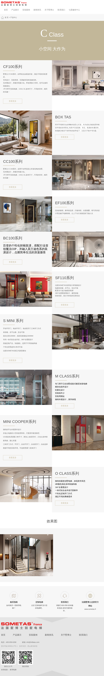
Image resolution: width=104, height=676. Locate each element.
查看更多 (12, 101)
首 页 (6, 17)
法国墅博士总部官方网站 (90, 604)
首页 (6, 10)
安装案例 (26, 10)
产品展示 (15, 10)
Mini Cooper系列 (19, 421)
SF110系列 (64, 278)
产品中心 (13, 17)
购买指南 (14, 602)
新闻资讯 (37, 10)
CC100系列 (12, 161)
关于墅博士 (49, 10)
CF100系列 (12, 67)
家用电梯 (13, 670)
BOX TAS (63, 117)
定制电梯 (39, 602)
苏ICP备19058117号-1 (9, 646)
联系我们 (61, 10)
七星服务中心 (74, 10)
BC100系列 (12, 238)
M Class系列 (67, 376)
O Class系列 (67, 473)
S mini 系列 (13, 321)
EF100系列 (64, 203)
